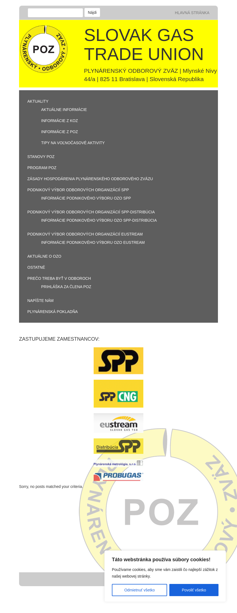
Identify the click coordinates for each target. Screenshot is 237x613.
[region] (165, 576)
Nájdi (92, 12)
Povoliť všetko (194, 590)
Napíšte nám (40, 300)
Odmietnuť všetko (139, 590)
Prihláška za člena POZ (66, 286)
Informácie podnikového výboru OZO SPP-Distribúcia (99, 220)
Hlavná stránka (192, 13)
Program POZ (41, 167)
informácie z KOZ (59, 120)
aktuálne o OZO (44, 256)
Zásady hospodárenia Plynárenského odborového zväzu (90, 179)
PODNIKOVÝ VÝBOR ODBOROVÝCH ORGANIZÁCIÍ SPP (78, 190)
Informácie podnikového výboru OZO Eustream (93, 242)
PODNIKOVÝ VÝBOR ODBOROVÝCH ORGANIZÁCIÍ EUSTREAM (85, 234)
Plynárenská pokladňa (52, 311)
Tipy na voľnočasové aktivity (73, 143)
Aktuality (37, 101)
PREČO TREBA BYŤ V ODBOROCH (59, 278)
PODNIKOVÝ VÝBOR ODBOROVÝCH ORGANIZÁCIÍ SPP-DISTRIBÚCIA (91, 212)
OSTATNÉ (36, 267)
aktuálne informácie (64, 109)
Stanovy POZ (40, 156)
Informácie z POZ (59, 132)
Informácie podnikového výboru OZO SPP (86, 198)
